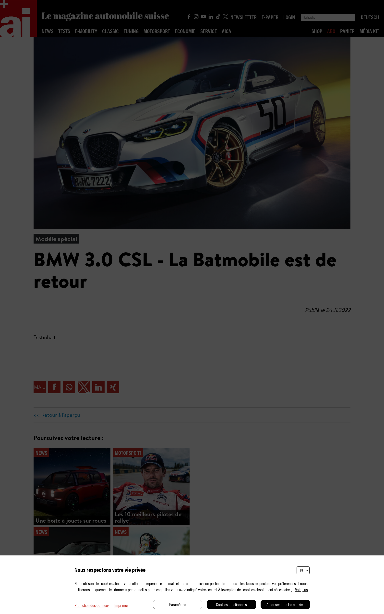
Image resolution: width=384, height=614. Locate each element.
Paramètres (177, 604)
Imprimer (121, 605)
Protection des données (91, 605)
